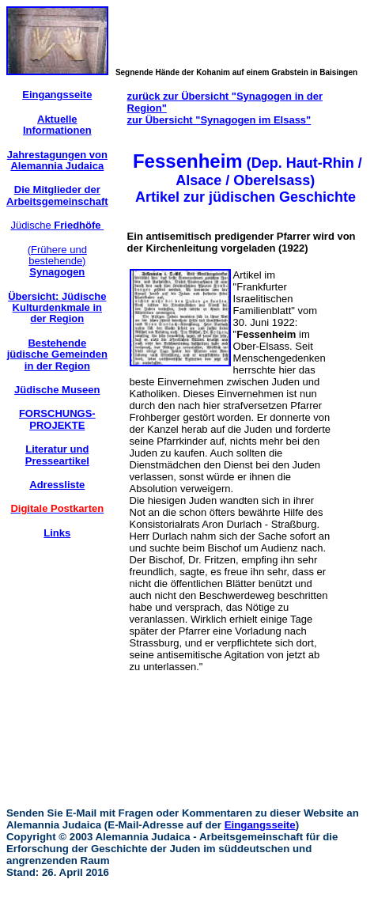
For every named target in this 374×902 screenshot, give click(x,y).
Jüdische (57, 225)
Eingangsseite (260, 825)
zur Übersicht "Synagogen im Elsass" (219, 120)
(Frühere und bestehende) (57, 261)
